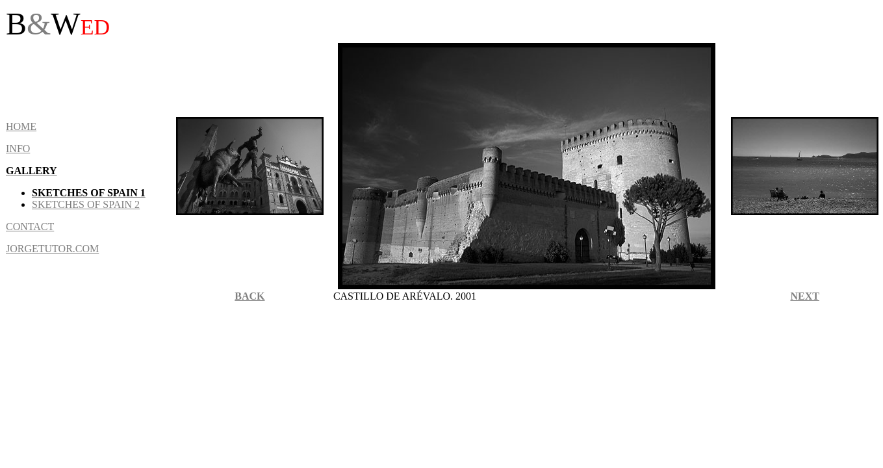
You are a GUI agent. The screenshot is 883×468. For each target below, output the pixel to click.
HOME (21, 126)
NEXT (804, 296)
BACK (249, 296)
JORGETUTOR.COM (52, 248)
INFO (18, 148)
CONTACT (30, 226)
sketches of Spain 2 (86, 204)
